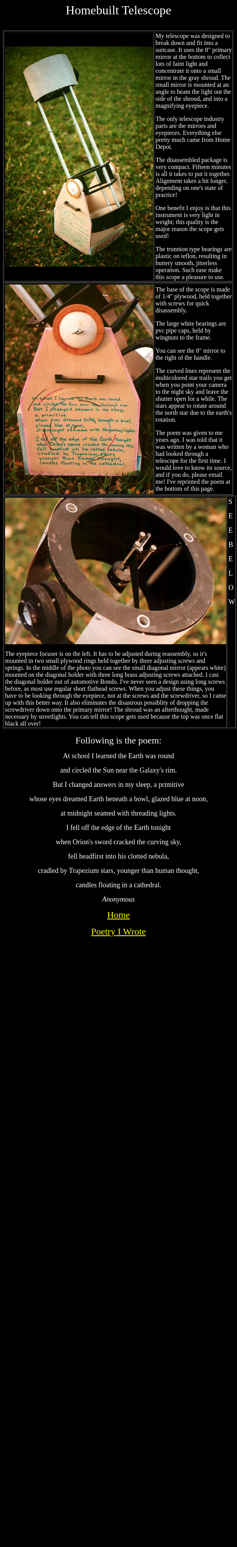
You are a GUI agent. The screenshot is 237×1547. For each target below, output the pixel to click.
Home (118, 915)
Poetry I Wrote (118, 931)
